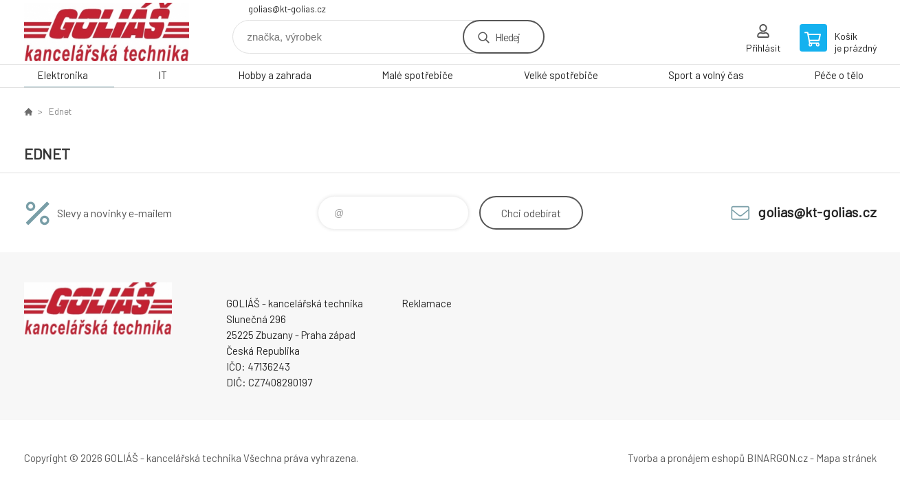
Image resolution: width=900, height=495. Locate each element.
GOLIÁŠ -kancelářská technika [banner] (106, 32)
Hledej (507, 36)
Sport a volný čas (706, 75)
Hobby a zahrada (274, 75)
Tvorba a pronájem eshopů (686, 458)
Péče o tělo (839, 75)
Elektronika (62, 75)
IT (162, 75)
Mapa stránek (846, 458)
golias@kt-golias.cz (287, 8)
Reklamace (427, 303)
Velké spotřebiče (561, 75)
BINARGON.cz (777, 458)
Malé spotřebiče (417, 75)
